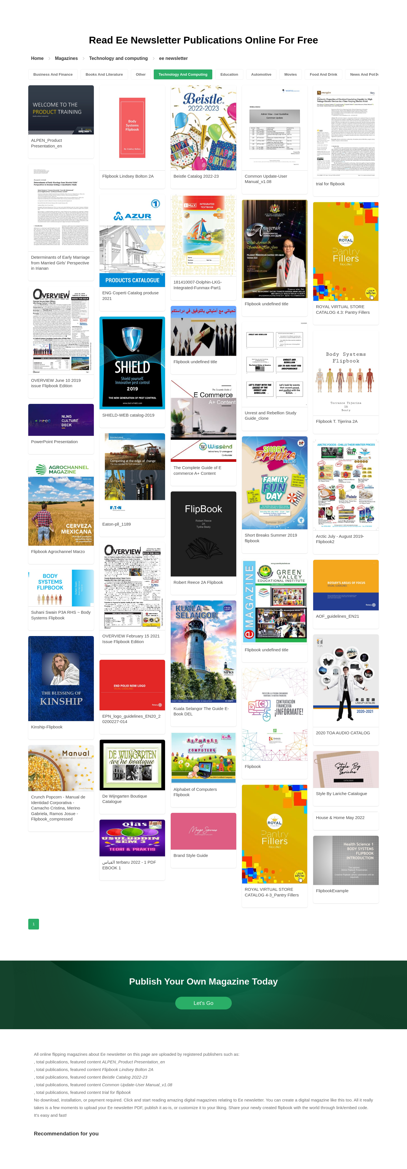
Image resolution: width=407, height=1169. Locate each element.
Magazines (66, 58)
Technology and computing (118, 58)
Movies (290, 74)
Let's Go (203, 1003)
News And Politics (366, 74)
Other (141, 74)
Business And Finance (53, 74)
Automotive (261, 74)
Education (229, 74)
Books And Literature (104, 74)
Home (37, 58)
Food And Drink (323, 74)
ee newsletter (173, 58)
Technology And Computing (183, 74)
